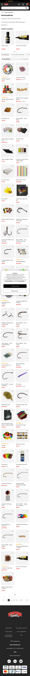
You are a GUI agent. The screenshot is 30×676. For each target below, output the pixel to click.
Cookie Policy (21, 281)
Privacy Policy (8, 281)
